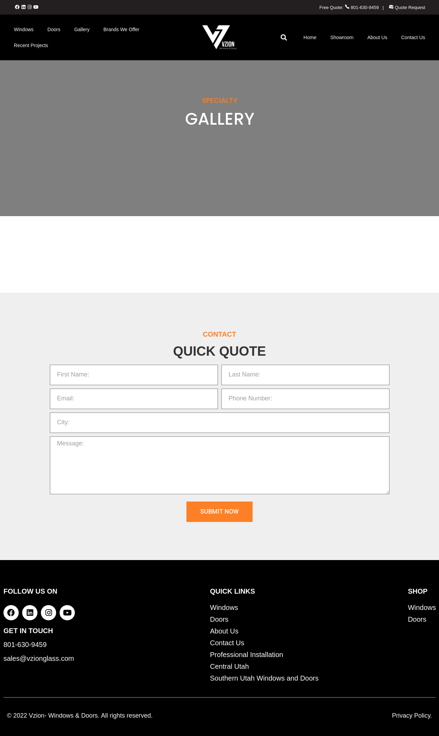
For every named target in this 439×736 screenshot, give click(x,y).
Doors (53, 29)
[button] (284, 37)
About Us (377, 37)
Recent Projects (31, 45)
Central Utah (229, 666)
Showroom (341, 37)
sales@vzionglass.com (38, 658)
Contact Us (413, 37)
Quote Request (407, 7)
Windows (24, 29)
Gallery (81, 29)
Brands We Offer (122, 29)
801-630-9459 (362, 7)
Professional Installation (246, 654)
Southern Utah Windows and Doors (264, 678)
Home (310, 37)
